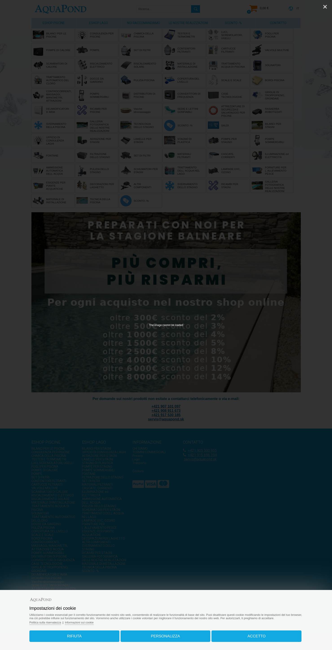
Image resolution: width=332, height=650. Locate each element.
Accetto (254, 635)
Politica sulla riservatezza (49, 621)
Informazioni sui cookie (84, 621)
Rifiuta (77, 635)
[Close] (325, 6)
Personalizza (165, 635)
